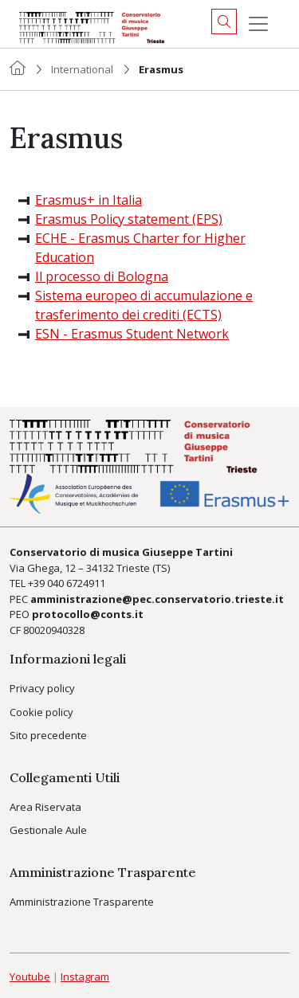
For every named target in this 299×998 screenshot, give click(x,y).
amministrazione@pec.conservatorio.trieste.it (157, 599)
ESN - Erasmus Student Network (132, 333)
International (82, 69)
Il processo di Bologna (101, 276)
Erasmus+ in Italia (88, 200)
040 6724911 (76, 583)
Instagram (85, 976)
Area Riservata (45, 807)
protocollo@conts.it (88, 614)
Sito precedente (48, 735)
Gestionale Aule (48, 830)
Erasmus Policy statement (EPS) (128, 219)
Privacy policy (42, 688)
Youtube (30, 976)
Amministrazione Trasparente (82, 901)
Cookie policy (41, 712)
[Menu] (258, 24)
